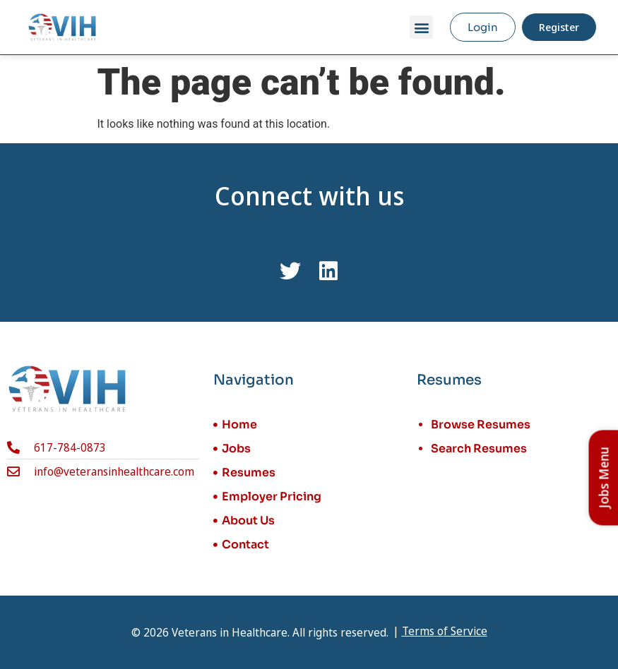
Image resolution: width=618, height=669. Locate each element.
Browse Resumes (480, 424)
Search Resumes (479, 448)
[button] (421, 27)
